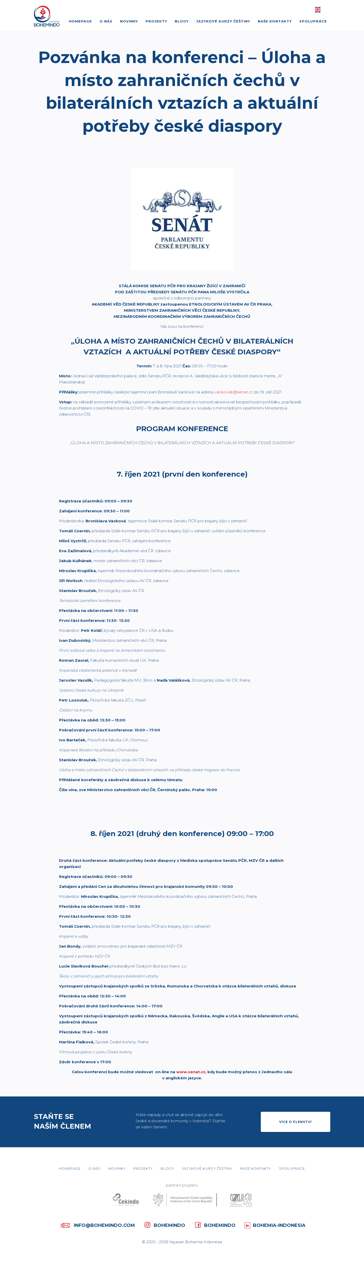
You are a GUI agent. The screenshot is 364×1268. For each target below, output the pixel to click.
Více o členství (295, 1122)
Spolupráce (313, 21)
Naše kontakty (275, 21)
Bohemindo (164, 1225)
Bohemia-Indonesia (275, 1225)
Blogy (182, 21)
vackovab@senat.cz (234, 392)
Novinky (129, 21)
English (318, 10)
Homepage (80, 21)
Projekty (156, 21)
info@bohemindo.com (96, 1225)
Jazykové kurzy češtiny (223, 21)
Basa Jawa (324, 10)
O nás (106, 21)
